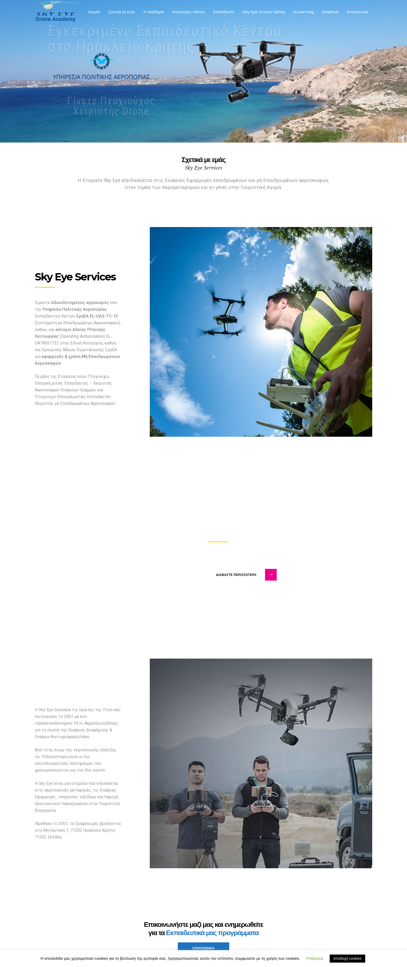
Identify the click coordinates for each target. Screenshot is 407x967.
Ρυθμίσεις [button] (314, 958)
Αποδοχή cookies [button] (347, 958)
